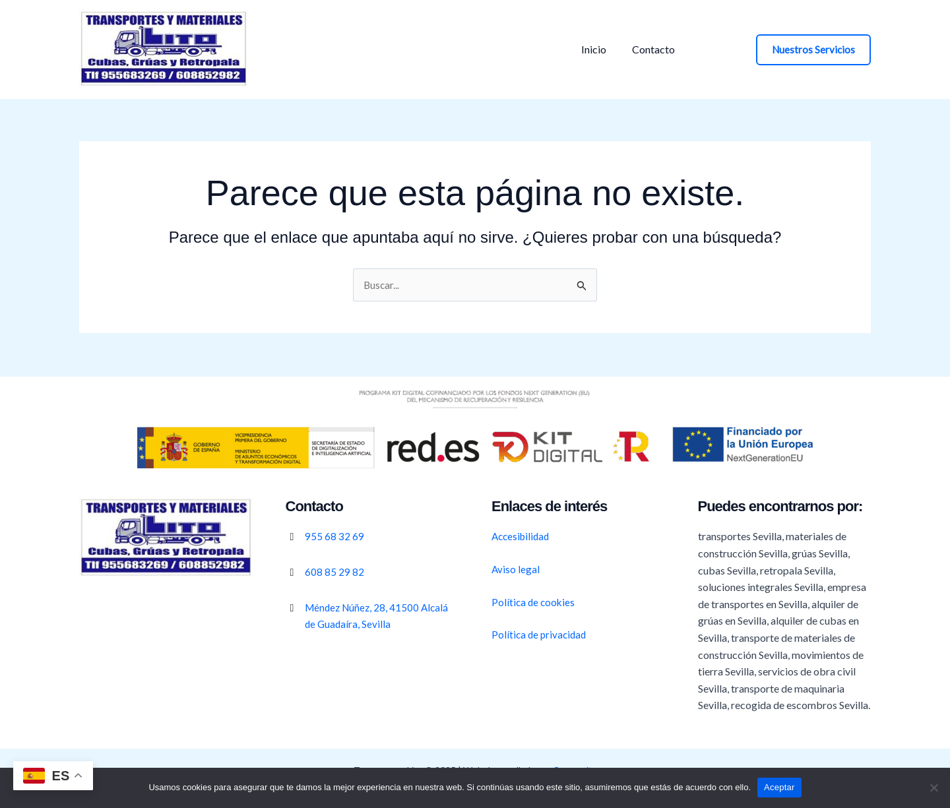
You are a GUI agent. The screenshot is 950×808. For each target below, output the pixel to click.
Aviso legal (515, 569)
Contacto (646, 49)
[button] (813, 49)
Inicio (591, 49)
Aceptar (779, 787)
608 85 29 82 (334, 571)
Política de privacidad (540, 634)
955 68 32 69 (334, 536)
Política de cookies (534, 602)
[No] (933, 787)
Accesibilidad (522, 536)
